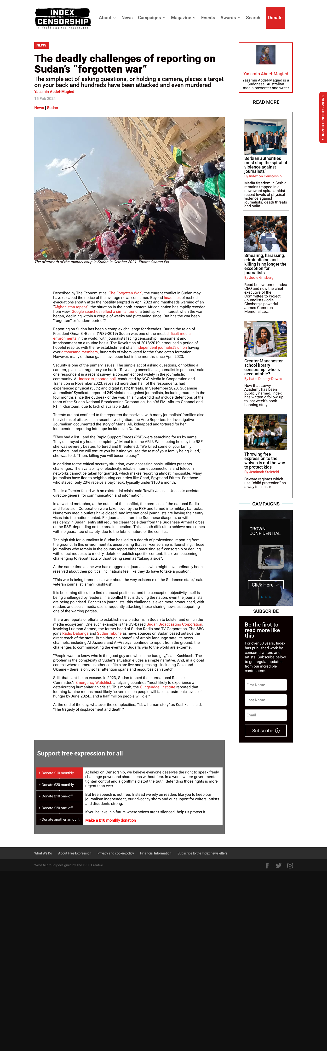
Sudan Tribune (109, 633)
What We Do (43, 853)
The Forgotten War (125, 293)
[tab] (59, 773)
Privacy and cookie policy (116, 853)
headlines (172, 297)
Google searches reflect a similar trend (105, 311)
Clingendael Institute (157, 687)
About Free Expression (74, 853)
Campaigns (149, 17)
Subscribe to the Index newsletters (202, 853)
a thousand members (79, 352)
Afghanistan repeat (70, 307)
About (105, 17)
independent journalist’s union (161, 347)
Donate (275, 17)
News (127, 17)
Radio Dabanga (75, 633)
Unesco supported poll (96, 379)
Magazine (181, 17)
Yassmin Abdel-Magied (54, 91)
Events (208, 17)
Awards (228, 17)
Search (253, 17)
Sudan (52, 107)
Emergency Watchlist (93, 682)
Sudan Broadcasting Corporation (174, 624)
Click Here (263, 585)
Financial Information (155, 853)
